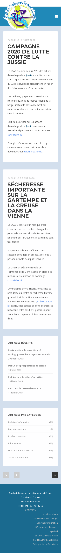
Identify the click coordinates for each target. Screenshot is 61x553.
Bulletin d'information (18, 425)
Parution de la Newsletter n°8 (24, 391)
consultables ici (15, 283)
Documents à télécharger (46, 518)
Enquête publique (17, 432)
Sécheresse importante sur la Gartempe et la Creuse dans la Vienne (27, 203)
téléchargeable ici (33, 151)
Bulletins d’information (47, 522)
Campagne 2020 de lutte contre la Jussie (28, 54)
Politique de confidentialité (45, 544)
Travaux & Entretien (18, 460)
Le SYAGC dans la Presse (20, 453)
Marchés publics (50, 514)
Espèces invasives (17, 439)
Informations (14, 446)
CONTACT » (30, 510)
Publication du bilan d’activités (25, 380)
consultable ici (15, 134)
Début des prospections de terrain (27, 368)
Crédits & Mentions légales (45, 540)
